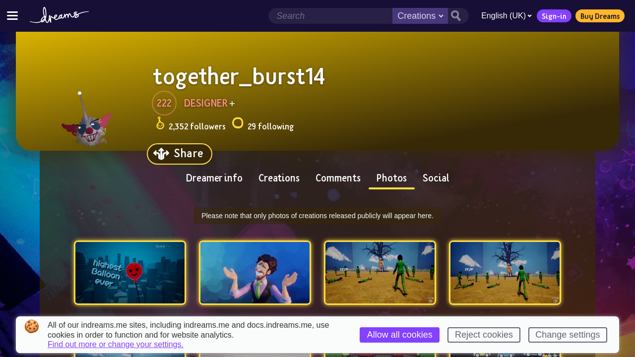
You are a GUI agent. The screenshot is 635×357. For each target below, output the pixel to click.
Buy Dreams (600, 16)
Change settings (567, 335)
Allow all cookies (400, 335)
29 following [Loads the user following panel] (263, 125)
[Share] (179, 154)
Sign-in (554, 16)
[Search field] (330, 16)
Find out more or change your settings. (116, 345)
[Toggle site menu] (12, 15)
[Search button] (458, 16)
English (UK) (506, 15)
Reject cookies (484, 335)
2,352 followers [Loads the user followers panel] (191, 125)
